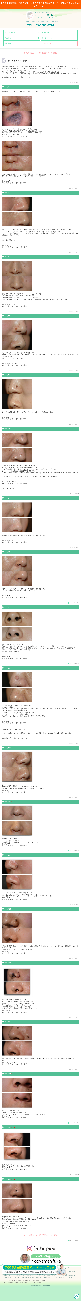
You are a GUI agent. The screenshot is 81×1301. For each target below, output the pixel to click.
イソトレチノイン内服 (24, 1275)
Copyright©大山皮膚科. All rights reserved (40, 1285)
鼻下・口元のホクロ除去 (45, 1277)
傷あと (73, 1271)
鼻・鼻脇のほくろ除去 (33, 1277)
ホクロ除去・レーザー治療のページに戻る (40, 53)
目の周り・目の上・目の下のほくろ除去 (17, 1277)
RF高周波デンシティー (67, 1277)
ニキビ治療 (68, 1271)
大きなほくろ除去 (57, 1277)
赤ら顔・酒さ (33, 1275)
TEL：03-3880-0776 (40, 25)
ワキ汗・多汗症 (60, 1275)
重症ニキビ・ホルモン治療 (11, 1275)
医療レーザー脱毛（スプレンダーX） (46, 1275)
